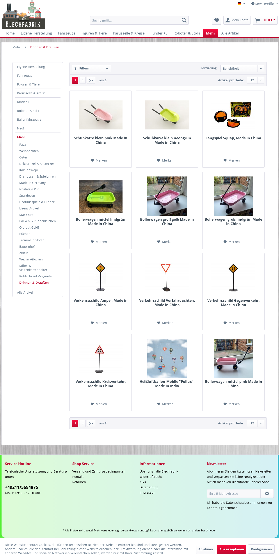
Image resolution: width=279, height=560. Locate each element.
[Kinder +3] (160, 33)
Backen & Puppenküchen (37, 221)
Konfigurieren (261, 549)
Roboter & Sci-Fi (28, 111)
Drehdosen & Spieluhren (37, 176)
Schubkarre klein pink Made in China (100, 140)
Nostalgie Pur (29, 189)
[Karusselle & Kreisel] (129, 33)
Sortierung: (209, 68)
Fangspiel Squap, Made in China (233, 138)
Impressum (148, 492)
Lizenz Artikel (29, 208)
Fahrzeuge (24, 75)
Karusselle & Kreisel (31, 93)
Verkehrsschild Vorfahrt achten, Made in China (167, 302)
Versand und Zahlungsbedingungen (98, 471)
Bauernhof (27, 246)
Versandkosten (130, 530)
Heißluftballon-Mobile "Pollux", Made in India (167, 383)
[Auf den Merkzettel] (99, 160)
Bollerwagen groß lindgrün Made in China (233, 221)
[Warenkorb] (265, 20)
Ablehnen (205, 549)
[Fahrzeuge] (66, 33)
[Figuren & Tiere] (94, 33)
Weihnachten (29, 151)
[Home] (10, 33)
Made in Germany (32, 183)
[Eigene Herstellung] (36, 33)
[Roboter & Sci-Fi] (187, 33)
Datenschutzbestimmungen (246, 502)
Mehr (21, 137)
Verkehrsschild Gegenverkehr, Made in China (233, 302)
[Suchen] (184, 20)
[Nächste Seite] (83, 80)
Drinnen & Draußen (34, 282)
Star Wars (26, 215)
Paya (22, 144)
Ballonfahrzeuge (29, 119)
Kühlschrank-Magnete (35, 276)
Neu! (20, 128)
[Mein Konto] (237, 20)
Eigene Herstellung (31, 67)
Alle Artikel (25, 292)
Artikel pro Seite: (231, 80)
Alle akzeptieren (231, 549)
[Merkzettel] (216, 20)
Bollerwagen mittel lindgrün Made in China (100, 221)
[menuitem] (139, 20)
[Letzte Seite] (91, 80)
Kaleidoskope (29, 170)
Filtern (81, 68)
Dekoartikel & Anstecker (36, 164)
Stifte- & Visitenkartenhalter (33, 268)
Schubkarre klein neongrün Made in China (167, 140)
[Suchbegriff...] (139, 20)
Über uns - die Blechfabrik (159, 471)
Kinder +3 (24, 102)
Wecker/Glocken (31, 259)
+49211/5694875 (21, 487)
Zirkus (23, 253)
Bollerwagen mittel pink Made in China (233, 383)
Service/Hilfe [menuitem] (263, 4)
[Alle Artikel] (230, 33)
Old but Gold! (29, 227)
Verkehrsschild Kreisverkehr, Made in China (101, 383)
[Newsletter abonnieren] (267, 493)
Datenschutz (149, 487)
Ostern (24, 157)
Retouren (79, 482)
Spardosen (27, 195)
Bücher (24, 234)
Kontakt (78, 477)
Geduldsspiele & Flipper (37, 202)
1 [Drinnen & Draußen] (75, 80)
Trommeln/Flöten (31, 240)
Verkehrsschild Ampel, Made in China (101, 302)
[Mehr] (210, 33)
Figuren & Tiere (28, 84)
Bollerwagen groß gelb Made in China (167, 221)
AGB (143, 482)
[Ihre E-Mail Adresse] (234, 493)
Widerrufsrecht (151, 477)
